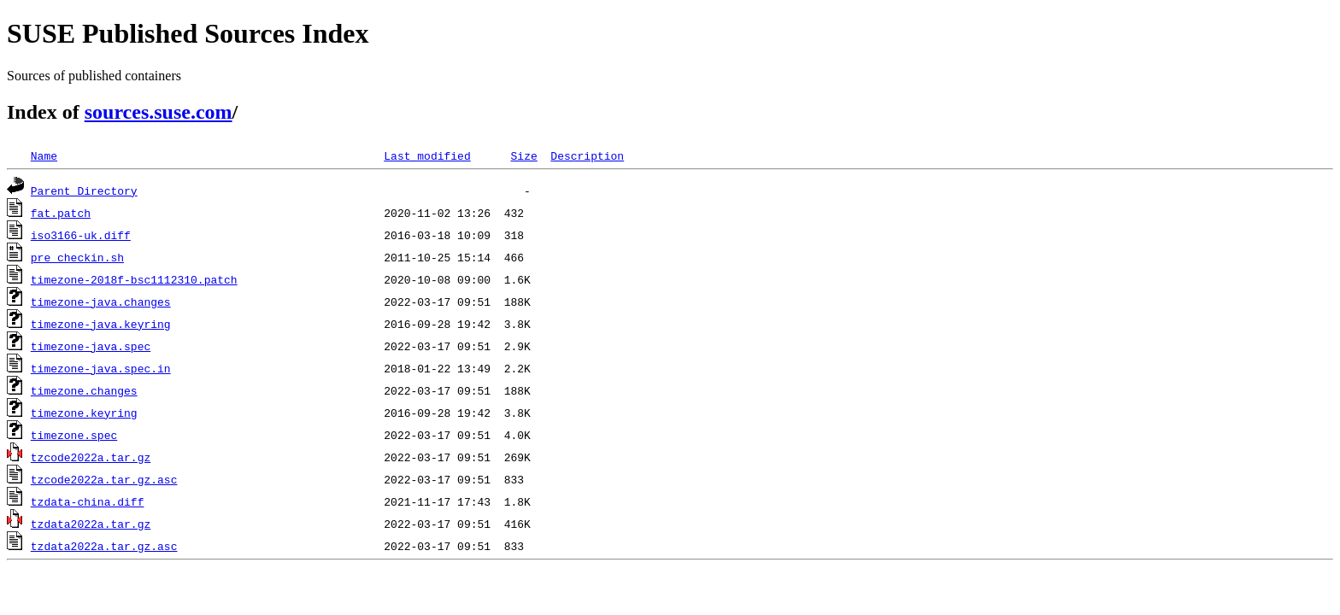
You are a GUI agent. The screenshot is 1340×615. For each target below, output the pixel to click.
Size (523, 155)
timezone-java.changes (101, 301)
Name (44, 155)
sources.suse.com (158, 112)
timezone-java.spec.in (101, 368)
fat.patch (61, 212)
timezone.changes (84, 390)
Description (587, 155)
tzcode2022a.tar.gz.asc (104, 479)
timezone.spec (74, 434)
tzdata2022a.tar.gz (90, 523)
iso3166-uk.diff (81, 235)
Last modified (427, 155)
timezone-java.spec (90, 346)
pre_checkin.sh (77, 257)
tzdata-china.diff (87, 501)
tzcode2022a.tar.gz (90, 457)
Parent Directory (84, 190)
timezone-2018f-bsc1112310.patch (134, 279)
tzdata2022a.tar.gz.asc (104, 546)
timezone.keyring (84, 412)
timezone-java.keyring (101, 323)
